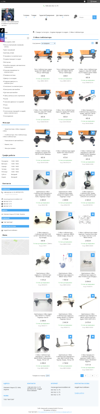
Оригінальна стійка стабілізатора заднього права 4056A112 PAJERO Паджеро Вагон (65, 316)
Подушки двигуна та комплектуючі (10, 82)
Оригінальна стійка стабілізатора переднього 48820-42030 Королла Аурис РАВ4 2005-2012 (88, 316)
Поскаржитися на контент (46, 412)
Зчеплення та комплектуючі (13, 86)
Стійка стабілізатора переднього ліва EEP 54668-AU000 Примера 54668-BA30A (88, 153)
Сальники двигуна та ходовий (14, 102)
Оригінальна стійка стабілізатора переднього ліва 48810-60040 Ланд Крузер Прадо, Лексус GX (65, 357)
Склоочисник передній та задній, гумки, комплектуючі (15, 112)
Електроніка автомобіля (12, 89)
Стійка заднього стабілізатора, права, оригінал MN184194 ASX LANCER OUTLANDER (87, 194)
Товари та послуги (42, 32)
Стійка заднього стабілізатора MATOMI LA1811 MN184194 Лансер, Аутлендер (43, 235)
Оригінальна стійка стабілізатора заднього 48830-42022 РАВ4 (65, 274)
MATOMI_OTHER (9, 53)
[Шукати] (94, 17)
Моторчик (7, 62)
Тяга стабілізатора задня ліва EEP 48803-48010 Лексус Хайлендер (65, 71)
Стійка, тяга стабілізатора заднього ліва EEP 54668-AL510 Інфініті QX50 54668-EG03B (88, 72)
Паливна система (9, 75)
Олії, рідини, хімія (9, 42)
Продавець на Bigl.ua (50, 410)
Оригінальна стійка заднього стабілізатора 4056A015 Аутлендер (43, 274)
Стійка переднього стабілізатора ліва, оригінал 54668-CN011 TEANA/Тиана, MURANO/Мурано (87, 358)
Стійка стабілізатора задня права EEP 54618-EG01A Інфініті (65, 152)
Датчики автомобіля (10, 92)
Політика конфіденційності (64, 412)
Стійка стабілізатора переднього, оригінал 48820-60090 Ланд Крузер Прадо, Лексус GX (43, 357)
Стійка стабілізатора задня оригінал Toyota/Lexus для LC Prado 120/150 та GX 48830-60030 (87, 235)
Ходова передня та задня (59, 32)
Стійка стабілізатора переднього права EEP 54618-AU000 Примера (43, 152)
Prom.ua (60, 408)
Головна (26, 15)
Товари (33, 15)
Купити (48, 51)
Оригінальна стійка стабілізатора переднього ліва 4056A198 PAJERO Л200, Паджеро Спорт (43, 194)
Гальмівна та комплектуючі (13, 56)
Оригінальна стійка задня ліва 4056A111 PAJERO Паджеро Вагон (43, 315)
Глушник (7, 108)
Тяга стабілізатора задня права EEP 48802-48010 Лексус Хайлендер (43, 71)
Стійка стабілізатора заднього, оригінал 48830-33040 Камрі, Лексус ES (65, 234)
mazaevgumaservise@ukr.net (12, 199)
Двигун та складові (10, 78)
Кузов (6, 99)
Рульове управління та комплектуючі (11, 71)
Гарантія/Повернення (46, 15)
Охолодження (8, 116)
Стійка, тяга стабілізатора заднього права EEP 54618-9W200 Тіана (65, 111)
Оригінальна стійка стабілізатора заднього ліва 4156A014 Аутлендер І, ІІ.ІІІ (87, 275)
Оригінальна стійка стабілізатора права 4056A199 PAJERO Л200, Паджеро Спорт (65, 194)
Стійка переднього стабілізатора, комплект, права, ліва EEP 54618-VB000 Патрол (88, 112)
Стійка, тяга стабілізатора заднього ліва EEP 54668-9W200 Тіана (43, 111)
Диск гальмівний (9, 50)
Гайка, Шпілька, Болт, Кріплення (14, 96)
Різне (6, 105)
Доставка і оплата (62, 15)
